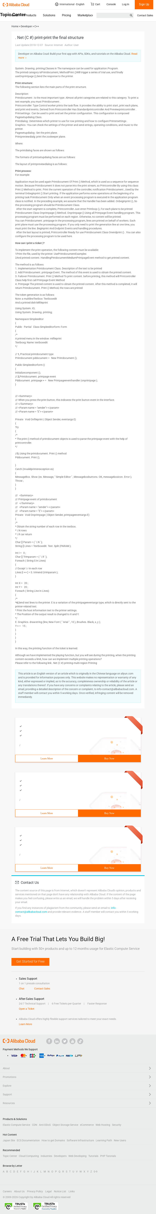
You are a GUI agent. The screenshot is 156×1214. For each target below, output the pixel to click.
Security (116, 1124)
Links (72, 1191)
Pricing (66, 15)
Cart (95, 4)
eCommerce (87, 1124)
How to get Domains (53, 1140)
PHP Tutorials (108, 1155)
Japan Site (9, 1140)
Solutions (49, 15)
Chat (21, 988)
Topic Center (10, 1155)
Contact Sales (145, 15)
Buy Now (109, 758)
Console (111, 4)
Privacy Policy (35, 1191)
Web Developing (77, 1155)
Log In (125, 4)
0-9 (95, 1171)
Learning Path (104, 1140)
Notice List (60, 1191)
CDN (34, 1124)
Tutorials (93, 1155)
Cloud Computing (29, 1155)
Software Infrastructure (80, 1140)
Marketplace (86, 15)
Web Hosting (103, 1124)
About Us (19, 1191)
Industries (46, 1155)
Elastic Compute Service (16, 1124)
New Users (120, 1140)
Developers (60, 1155)
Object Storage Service (65, 1124)
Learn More (46, 758)
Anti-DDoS (45, 1124)
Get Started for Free (30, 961)
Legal (48, 1191)
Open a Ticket (26, 1008)
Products (30, 15)
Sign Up (144, 4)
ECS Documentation (28, 1140)
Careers (7, 1191)
